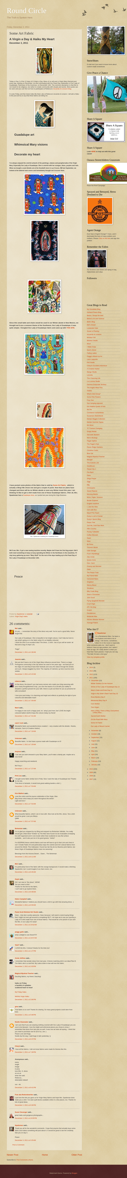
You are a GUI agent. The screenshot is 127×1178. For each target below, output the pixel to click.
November (95, 730)
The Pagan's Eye (93, 444)
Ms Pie (89, 409)
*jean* (17, 945)
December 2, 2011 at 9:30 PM (25, 1105)
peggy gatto (19, 932)
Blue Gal (90, 453)
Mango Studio (92, 372)
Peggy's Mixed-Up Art (94, 356)
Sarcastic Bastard (93, 435)
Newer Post (12, 1155)
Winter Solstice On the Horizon (102, 683)
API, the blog (91, 607)
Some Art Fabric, (59, 485)
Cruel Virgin (91, 604)
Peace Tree (91, 522)
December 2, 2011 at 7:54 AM (25, 804)
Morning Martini (92, 494)
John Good (91, 597)
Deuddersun (91, 613)
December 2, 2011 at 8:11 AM (25, 857)
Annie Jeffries (20, 958)
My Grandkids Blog (93, 309)
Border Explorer (92, 500)
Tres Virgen (95, 707)
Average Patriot (92, 623)
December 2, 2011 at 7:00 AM (25, 701)
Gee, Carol (91, 563)
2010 (91, 769)
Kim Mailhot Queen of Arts (96, 406)
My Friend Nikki (92, 576)
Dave (89, 475)
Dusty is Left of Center (95, 516)
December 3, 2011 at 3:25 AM (25, 1140)
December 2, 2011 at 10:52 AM (26, 925)
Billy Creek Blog (92, 591)
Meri (16, 864)
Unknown (18, 738)
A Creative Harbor (93, 369)
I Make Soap (91, 347)
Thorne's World (92, 547)
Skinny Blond (91, 585)
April (93, 754)
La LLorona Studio (93, 381)
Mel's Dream (91, 325)
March (93, 758)
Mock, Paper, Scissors (95, 497)
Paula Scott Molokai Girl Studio (26, 912)
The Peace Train (93, 572)
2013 (91, 671)
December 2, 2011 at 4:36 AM (25, 652)
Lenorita (90, 375)
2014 (91, 667)
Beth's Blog (91, 322)
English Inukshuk (93, 503)
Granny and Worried (94, 566)
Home (45, 1155)
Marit (17, 708)
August (94, 741)
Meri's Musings (92, 438)
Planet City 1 (91, 469)
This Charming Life (93, 378)
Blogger (74, 1173)
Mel (16, 628)
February (94, 761)
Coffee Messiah (92, 535)
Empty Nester (92, 431)
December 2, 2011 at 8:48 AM (25, 892)
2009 (91, 772)
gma (16, 1006)
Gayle (17, 879)
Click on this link (104, 238)
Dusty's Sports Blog (94, 519)
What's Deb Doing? (94, 394)
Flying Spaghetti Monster (95, 601)
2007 (91, 779)
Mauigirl (89, 460)
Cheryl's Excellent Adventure (97, 366)
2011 (91, 678)
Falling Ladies (92, 353)
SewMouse (91, 466)
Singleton (90, 582)
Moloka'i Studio (92, 340)
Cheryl (17, 1046)
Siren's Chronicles (93, 594)
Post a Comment (18, 1145)
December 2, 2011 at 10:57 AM (26, 938)
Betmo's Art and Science (95, 319)
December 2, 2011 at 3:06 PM (25, 999)
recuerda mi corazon (94, 334)
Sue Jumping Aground (95, 403)
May (93, 751)
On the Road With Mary (99, 719)
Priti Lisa (18, 776)
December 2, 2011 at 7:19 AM (25, 731)
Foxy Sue (90, 400)
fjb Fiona (90, 544)
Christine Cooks (92, 450)
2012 (91, 674)
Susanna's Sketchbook (95, 416)
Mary (89, 541)
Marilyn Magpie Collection (96, 419)
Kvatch (89, 610)
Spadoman (19, 1125)
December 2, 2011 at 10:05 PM (26, 1118)
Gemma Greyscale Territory (96, 384)
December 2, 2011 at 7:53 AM (25, 786)
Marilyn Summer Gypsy (95, 422)
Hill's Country (91, 529)
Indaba (89, 391)
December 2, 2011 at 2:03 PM (25, 966)
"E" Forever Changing (94, 428)
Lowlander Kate (92, 328)
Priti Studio (91, 362)
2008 (91, 776)
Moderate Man (92, 616)
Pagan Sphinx (92, 441)
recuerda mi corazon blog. (62, 89)
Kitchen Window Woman (95, 619)
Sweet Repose (92, 491)
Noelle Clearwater (21, 1022)
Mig (88, 485)
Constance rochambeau (95, 413)
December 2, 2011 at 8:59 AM (25, 905)
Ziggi (88, 482)
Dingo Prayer (91, 478)
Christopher (91, 488)
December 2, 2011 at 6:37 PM (25, 1039)
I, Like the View (92, 507)
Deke (89, 569)
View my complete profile (96, 657)
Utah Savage (91, 551)
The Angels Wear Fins (94, 388)
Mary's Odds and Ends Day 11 (101, 690)
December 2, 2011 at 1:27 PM (25, 951)
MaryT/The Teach (93, 513)
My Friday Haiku (20, 992)
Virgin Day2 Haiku (21, 616)
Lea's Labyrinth (92, 359)
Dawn (89, 538)
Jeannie (18, 659)
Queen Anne (91, 560)
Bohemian (19, 828)
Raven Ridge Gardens (95, 447)
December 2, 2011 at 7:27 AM (25, 769)
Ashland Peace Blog (94, 312)
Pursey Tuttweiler (93, 532)
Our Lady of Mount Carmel (100, 726)
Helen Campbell (21, 899)
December (95, 680)
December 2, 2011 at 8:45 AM (25, 872)
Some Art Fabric (96, 723)
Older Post (77, 1155)
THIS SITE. (70, 328)
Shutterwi (90, 588)
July (92, 744)
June (93, 747)
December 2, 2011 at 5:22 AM (25, 674)
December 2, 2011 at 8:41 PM (25, 1087)
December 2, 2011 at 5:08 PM (25, 1015)
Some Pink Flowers (94, 397)
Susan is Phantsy (93, 331)
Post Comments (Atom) (25, 1160)
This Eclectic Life (93, 463)
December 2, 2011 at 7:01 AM (25, 716)
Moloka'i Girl (91, 337)
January (94, 765)
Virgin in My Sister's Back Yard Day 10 (104, 693)
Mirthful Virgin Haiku (22, 996)
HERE (93, 151)
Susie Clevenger (21, 1112)
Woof (89, 344)
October (94, 734)
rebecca (18, 681)
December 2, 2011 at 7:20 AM (25, 744)
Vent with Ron (92, 510)
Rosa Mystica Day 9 (98, 697)
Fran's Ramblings (93, 554)
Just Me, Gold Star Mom (95, 525)
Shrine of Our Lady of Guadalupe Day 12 (105, 687)
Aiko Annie (90, 557)
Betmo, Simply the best (95, 315)
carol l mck (19, 723)
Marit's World (91, 350)
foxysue (18, 751)
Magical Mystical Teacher (24, 973)
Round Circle (26, 11)
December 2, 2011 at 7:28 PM (25, 1052)
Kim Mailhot (19, 793)
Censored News (92, 579)
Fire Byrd (90, 472)
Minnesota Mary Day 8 (99, 700)
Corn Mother (95, 704)
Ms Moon (90, 425)
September (95, 737)
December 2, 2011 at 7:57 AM (25, 821)
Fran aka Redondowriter (24, 1095)
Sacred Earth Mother (98, 716)
